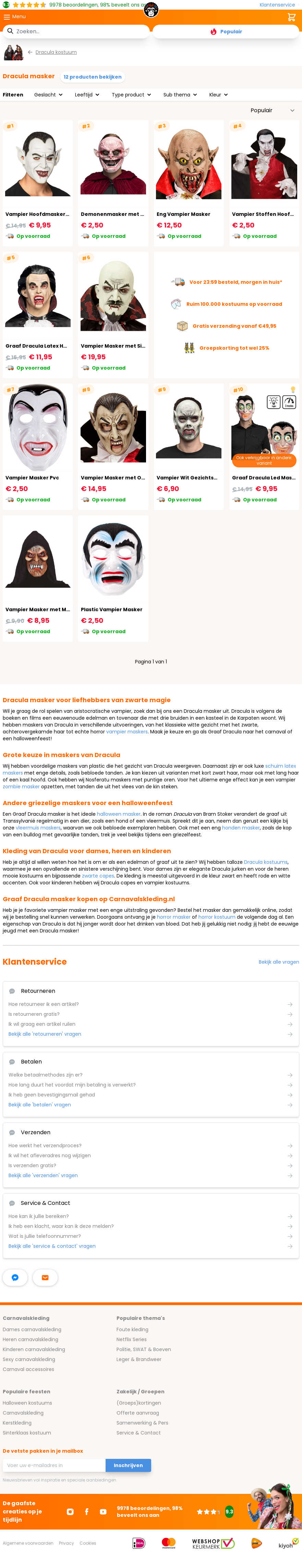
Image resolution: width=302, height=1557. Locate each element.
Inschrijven (128, 1465)
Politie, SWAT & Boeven (144, 1349)
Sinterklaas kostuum (27, 1432)
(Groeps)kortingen (139, 1402)
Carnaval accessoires (28, 1369)
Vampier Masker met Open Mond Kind (130, 477)
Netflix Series (132, 1339)
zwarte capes (98, 875)
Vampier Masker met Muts (40, 609)
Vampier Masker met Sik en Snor (123, 345)
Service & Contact (139, 1432)
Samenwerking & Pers (142, 1422)
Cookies (88, 1543)
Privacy (66, 1543)
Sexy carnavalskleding (29, 1359)
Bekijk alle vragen (279, 961)
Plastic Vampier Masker (112, 609)
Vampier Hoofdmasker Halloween (49, 214)
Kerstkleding (17, 1422)
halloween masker (119, 814)
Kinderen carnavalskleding (34, 1349)
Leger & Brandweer (139, 1359)
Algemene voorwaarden (28, 1543)
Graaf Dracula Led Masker (266, 477)
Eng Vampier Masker (183, 214)
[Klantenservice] (279, 5)
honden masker (241, 827)
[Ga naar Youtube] (103, 1511)
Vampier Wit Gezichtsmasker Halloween (209, 477)
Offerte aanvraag (138, 1412)
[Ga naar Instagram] (70, 1511)
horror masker (174, 917)
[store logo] (151, 11)
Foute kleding (132, 1329)
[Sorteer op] (272, 110)
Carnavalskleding (23, 1412)
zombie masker (21, 786)
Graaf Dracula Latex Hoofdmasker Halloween (64, 345)
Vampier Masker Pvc (32, 477)
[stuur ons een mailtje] (45, 1277)
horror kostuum (216, 917)
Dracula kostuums (266, 862)
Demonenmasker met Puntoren (123, 214)
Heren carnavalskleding (30, 1339)
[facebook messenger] (15, 1277)
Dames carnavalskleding (32, 1329)
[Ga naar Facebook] (86, 1511)
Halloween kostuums (27, 1402)
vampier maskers (127, 731)
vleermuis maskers (38, 827)
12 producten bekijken (93, 76)
